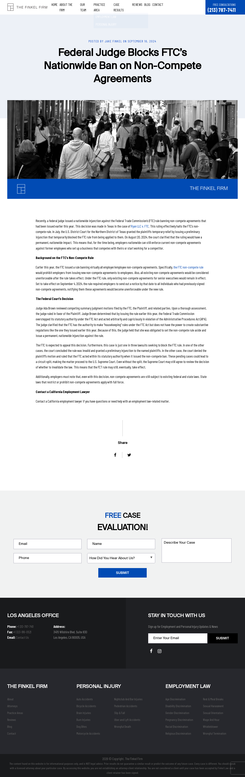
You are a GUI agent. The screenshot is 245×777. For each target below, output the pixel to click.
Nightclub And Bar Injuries (128, 699)
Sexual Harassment (213, 706)
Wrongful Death (122, 726)
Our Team (86, 7)
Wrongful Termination (214, 733)
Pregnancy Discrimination (179, 719)
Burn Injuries (83, 719)
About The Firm (69, 7)
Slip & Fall (119, 713)
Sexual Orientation (213, 713)
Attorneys (12, 706)
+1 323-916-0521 (22, 632)
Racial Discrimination (176, 726)
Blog (147, 7)
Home (55, 7)
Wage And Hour (211, 719)
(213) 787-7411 (221, 10)
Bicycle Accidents (86, 706)
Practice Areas (15, 713)
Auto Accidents (84, 699)
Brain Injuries (83, 713)
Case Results (122, 7)
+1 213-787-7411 (25, 626)
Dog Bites (81, 726)
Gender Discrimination (177, 713)
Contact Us (22, 637)
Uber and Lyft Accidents (127, 719)
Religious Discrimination (178, 733)
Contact (158, 7)
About (10, 699)
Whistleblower (210, 726)
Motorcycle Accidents (88, 733)
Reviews (137, 7)
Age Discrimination (175, 699)
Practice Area (103, 7)
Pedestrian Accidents (125, 706)
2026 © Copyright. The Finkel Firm (122, 759)
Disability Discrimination (178, 706)
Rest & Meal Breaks (213, 699)
